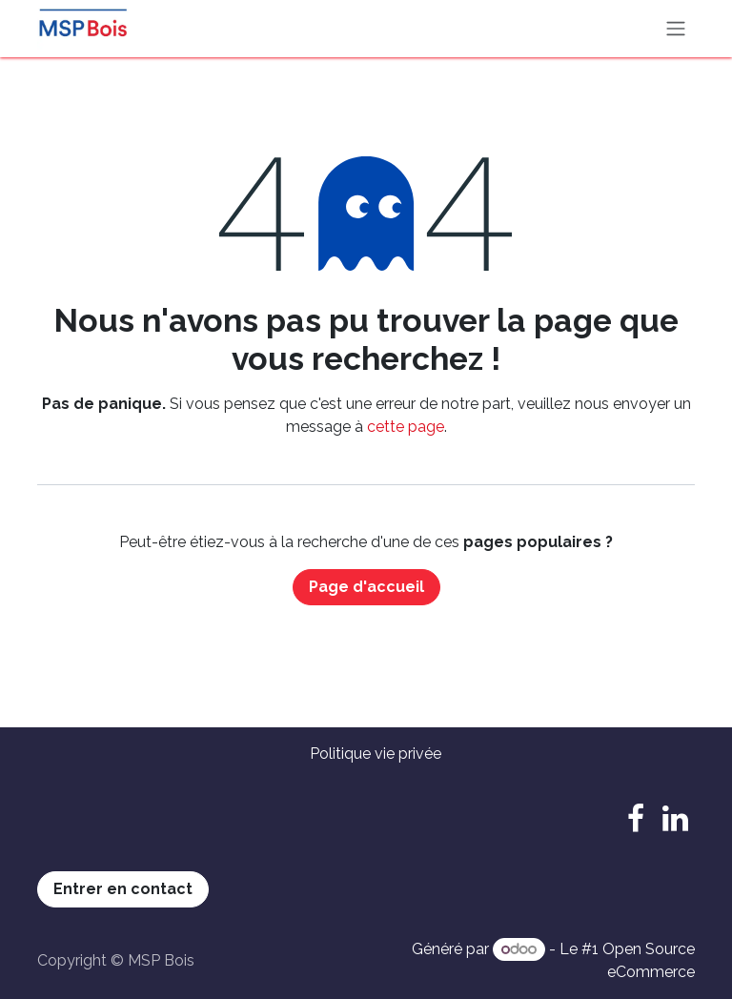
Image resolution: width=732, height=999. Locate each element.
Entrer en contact (123, 889)
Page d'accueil (366, 587)
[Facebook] (635, 819)
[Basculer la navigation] (676, 29)
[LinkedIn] (675, 819)
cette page (405, 427)
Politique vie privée (375, 753)
